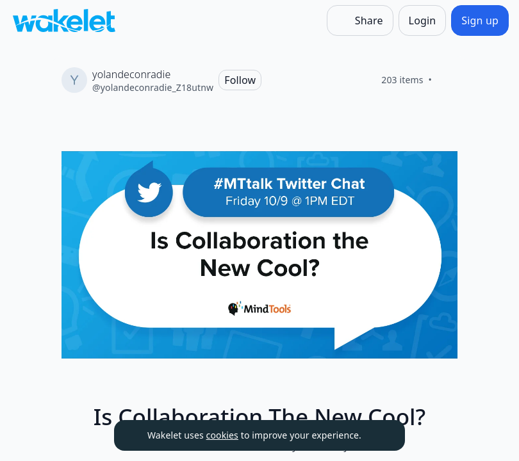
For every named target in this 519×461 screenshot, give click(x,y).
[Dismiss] (379, 435)
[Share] (360, 20)
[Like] (447, 80)
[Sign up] (480, 20)
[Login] (423, 20)
